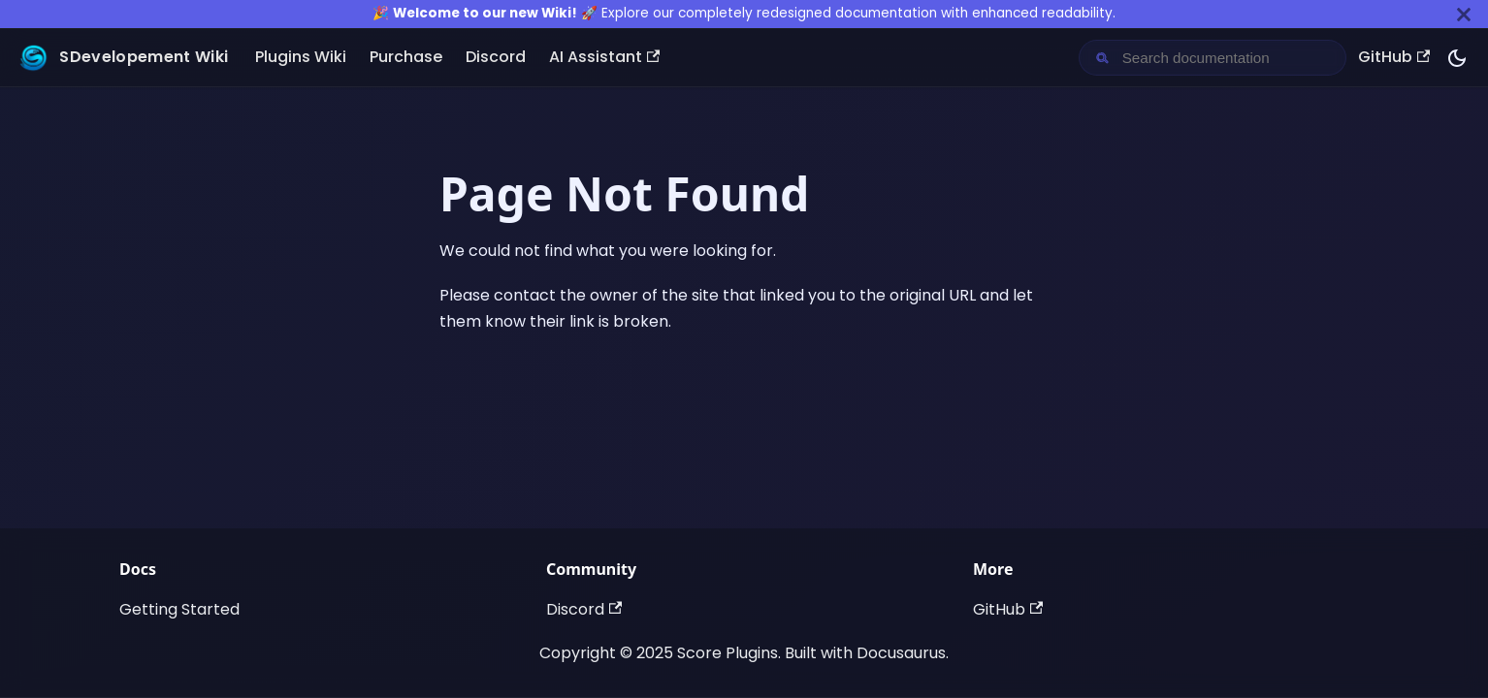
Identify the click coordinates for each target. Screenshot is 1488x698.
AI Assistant (604, 57)
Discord (496, 57)
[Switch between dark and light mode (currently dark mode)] (1456, 58)
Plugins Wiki (300, 57)
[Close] (1463, 14)
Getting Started (179, 609)
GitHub (1394, 57)
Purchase (406, 57)
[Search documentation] (1228, 58)
